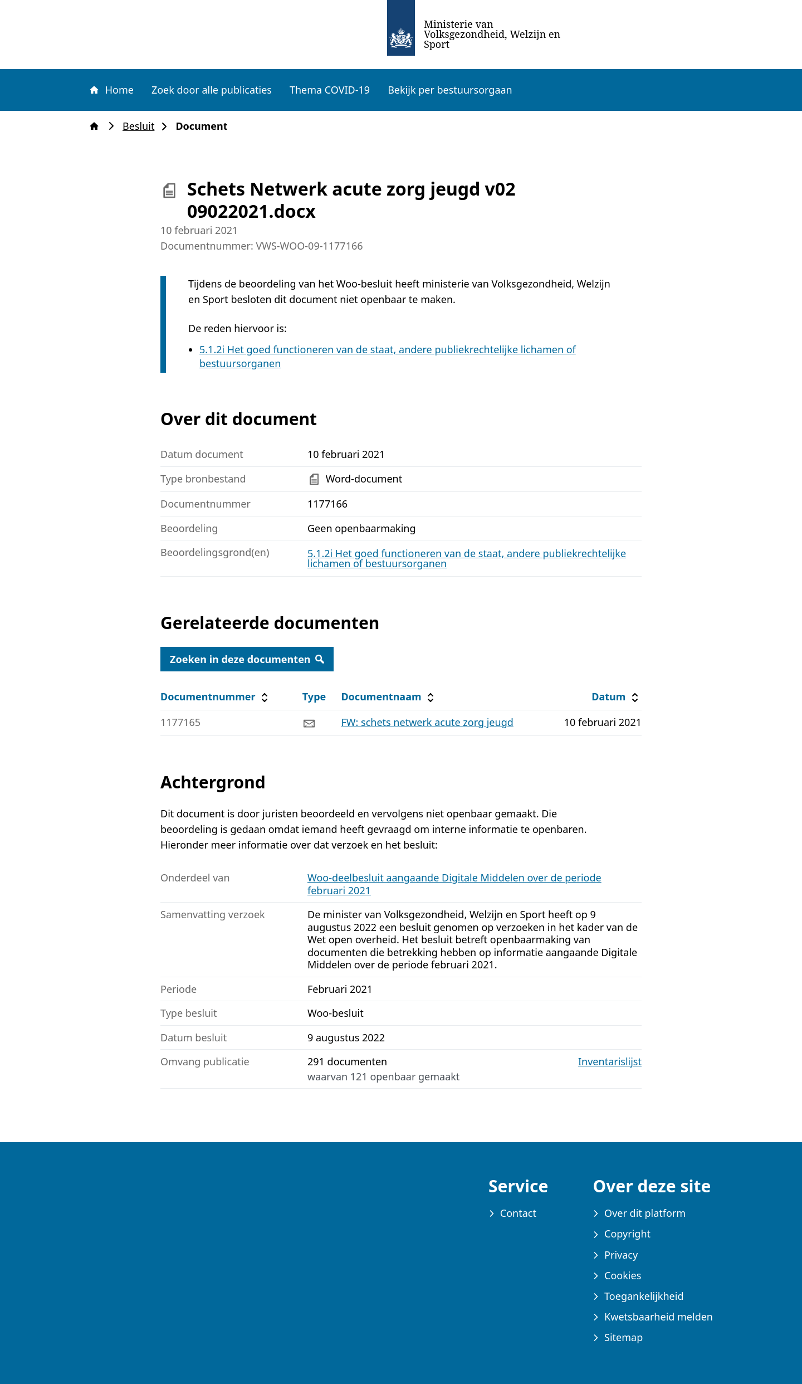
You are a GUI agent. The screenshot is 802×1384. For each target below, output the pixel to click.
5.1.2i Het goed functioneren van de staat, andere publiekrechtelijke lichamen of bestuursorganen (466, 558)
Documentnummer (215, 696)
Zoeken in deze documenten (247, 659)
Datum (616, 696)
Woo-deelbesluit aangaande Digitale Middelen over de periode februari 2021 (454, 884)
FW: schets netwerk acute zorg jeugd (427, 722)
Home (111, 89)
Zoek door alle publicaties (211, 89)
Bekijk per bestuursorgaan (450, 89)
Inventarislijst (610, 1061)
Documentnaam (388, 696)
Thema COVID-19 (330, 89)
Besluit (142, 126)
